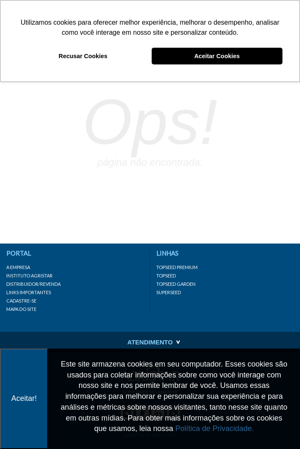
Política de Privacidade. (214, 428)
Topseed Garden (176, 284)
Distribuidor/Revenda (33, 284)
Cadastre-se (21, 300)
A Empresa (18, 267)
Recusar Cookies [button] (82, 56)
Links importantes (28, 292)
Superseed (168, 292)
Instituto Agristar (29, 275)
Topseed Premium (177, 267)
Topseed (166, 275)
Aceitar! (24, 398)
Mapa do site (21, 309)
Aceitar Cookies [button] (217, 56)
